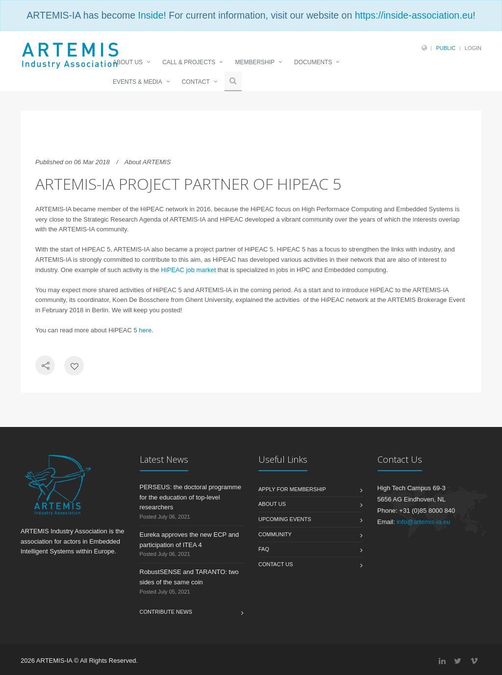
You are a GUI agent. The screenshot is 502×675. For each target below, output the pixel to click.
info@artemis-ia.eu (423, 521)
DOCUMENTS (313, 62)
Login (473, 48)
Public (445, 48)
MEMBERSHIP (255, 62)
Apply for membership (292, 489)
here (145, 330)
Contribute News (166, 612)
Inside (150, 15)
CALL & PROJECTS (188, 62)
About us (272, 504)
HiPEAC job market (188, 270)
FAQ (263, 549)
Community (275, 534)
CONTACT (196, 81)
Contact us (275, 564)
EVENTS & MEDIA (137, 81)
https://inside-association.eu (414, 15)
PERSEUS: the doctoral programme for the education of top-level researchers (190, 497)
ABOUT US (128, 62)
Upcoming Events (284, 519)
